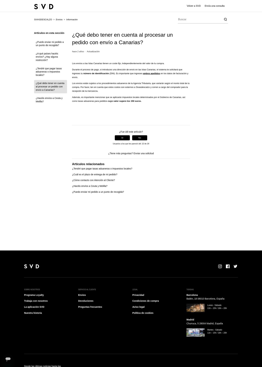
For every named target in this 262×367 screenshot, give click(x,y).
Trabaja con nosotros (36, 301)
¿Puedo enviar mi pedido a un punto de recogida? (50, 44)
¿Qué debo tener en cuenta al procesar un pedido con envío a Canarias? (50, 86)
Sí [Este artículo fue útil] (122, 138)
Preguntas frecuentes (90, 307)
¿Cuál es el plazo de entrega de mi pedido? (94, 174)
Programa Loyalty (34, 295)
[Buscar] (203, 19)
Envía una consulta (215, 6)
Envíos (59, 19)
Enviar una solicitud (144, 153)
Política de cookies (142, 313)
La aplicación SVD (34, 307)
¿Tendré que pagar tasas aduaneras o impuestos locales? (49, 71)
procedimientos (109, 83)
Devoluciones (85, 301)
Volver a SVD (194, 6)
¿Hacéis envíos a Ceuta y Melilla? (49, 100)
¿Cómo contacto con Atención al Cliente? (93, 180)
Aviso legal (138, 307)
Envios (82, 295)
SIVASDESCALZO (43, 19)
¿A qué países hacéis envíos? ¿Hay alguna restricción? (47, 56)
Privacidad (138, 295)
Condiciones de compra (145, 301)
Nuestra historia (33, 313)
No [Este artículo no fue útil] (139, 138)
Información (72, 19)
